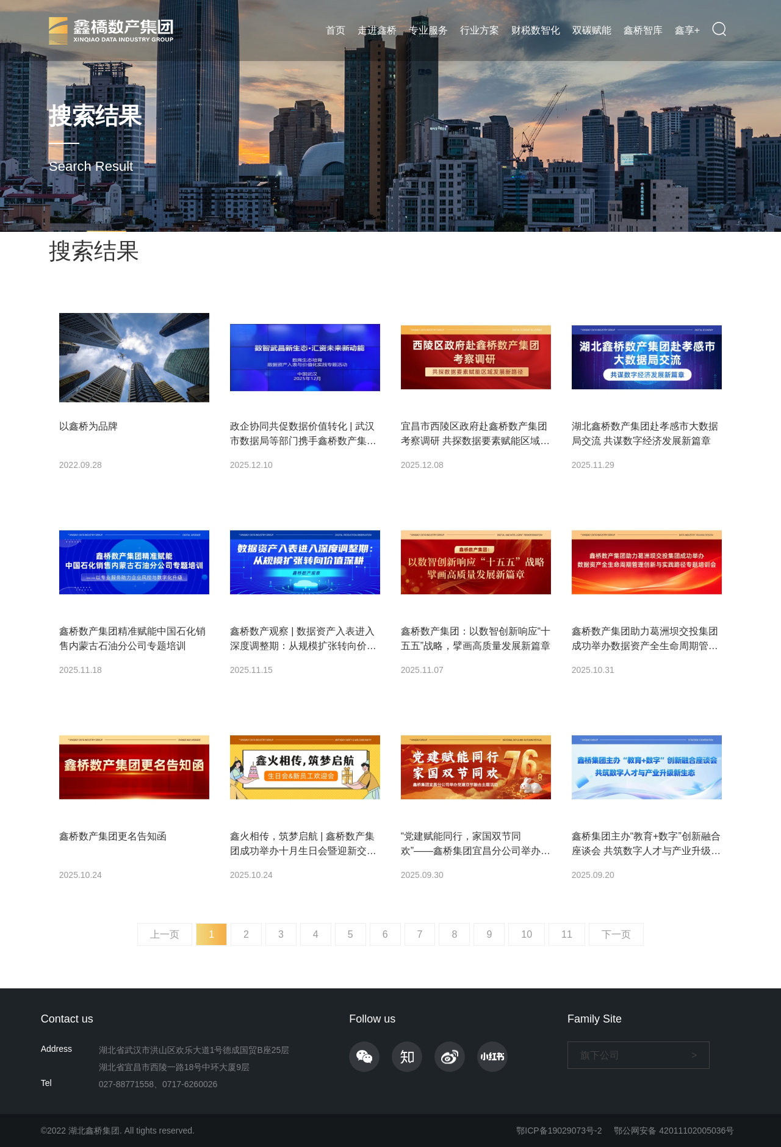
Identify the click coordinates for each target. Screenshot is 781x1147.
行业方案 (479, 30)
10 (526, 934)
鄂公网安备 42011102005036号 (674, 1130)
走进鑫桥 (377, 30)
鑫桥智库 (643, 30)
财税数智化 (535, 30)
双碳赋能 (591, 30)
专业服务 (428, 30)
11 (566, 934)
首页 (335, 30)
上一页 (164, 934)
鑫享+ (687, 30)
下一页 (616, 934)
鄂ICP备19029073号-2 (559, 1130)
